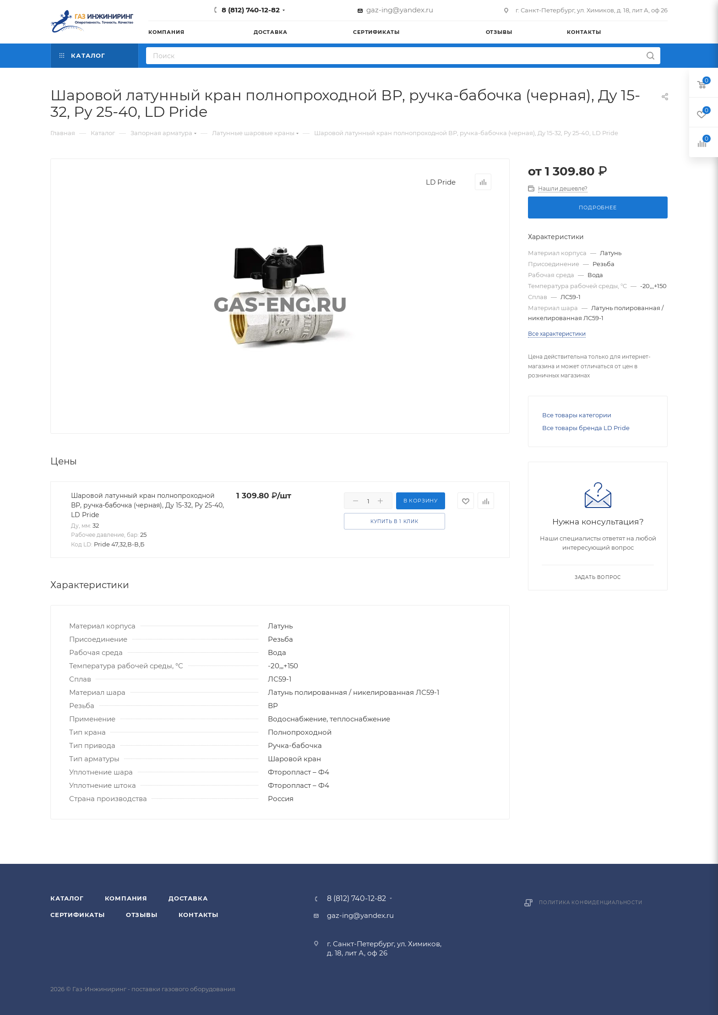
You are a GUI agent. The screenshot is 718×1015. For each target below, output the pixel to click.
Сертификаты (77, 914)
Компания (126, 898)
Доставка (188, 898)
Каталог (67, 898)
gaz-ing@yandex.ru (399, 9)
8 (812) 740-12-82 (251, 9)
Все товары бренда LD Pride (586, 427)
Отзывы (142, 914)
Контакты (198, 914)
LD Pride (441, 182)
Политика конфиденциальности (590, 903)
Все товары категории (576, 415)
